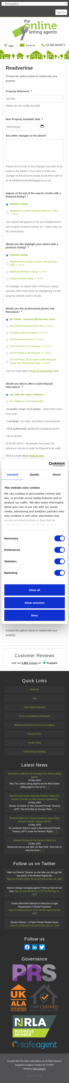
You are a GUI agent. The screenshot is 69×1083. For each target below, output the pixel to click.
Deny (34, 615)
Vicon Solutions (39, 1069)
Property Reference (19, 91)
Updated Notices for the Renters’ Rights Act (34, 840)
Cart (8, 45)
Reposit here (36, 455)
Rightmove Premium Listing (28, 271)
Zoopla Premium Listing (26, 278)
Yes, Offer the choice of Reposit (27, 394)
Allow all (34, 590)
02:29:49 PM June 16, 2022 (45, 925)
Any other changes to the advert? (26, 135)
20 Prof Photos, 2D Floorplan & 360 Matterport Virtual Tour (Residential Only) (33, 361)
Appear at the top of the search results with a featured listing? (33, 195)
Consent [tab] (12, 474)
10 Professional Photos (27, 339)
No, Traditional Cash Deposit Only (27, 401)
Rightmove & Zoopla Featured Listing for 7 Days (34, 212)
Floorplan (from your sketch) (28, 333)
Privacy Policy (34, 734)
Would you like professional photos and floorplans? (30, 310)
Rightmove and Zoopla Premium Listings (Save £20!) (33, 263)
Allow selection (34, 602)
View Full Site (34, 1075)
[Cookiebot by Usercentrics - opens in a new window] (49, 464)
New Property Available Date (24, 119)
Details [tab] (34, 474)
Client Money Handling (34, 751)
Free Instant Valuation (34, 707)
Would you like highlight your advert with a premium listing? (32, 246)
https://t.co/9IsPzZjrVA (20, 925)
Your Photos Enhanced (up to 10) (31, 326)
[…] (47, 787)
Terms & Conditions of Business (34, 716)
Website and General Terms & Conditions (34, 725)
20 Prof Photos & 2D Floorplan (30, 353)
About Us (34, 689)
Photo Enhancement (41, 370)
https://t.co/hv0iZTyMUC (18, 879)
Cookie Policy (34, 742)
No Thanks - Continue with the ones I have (32, 319)
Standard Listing (19, 204)
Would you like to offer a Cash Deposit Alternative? (29, 385)
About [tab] (56, 474)
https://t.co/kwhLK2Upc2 (20, 910)
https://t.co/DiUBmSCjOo (26, 891)
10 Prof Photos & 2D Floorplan (30, 346)
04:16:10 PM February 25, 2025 (46, 879)
